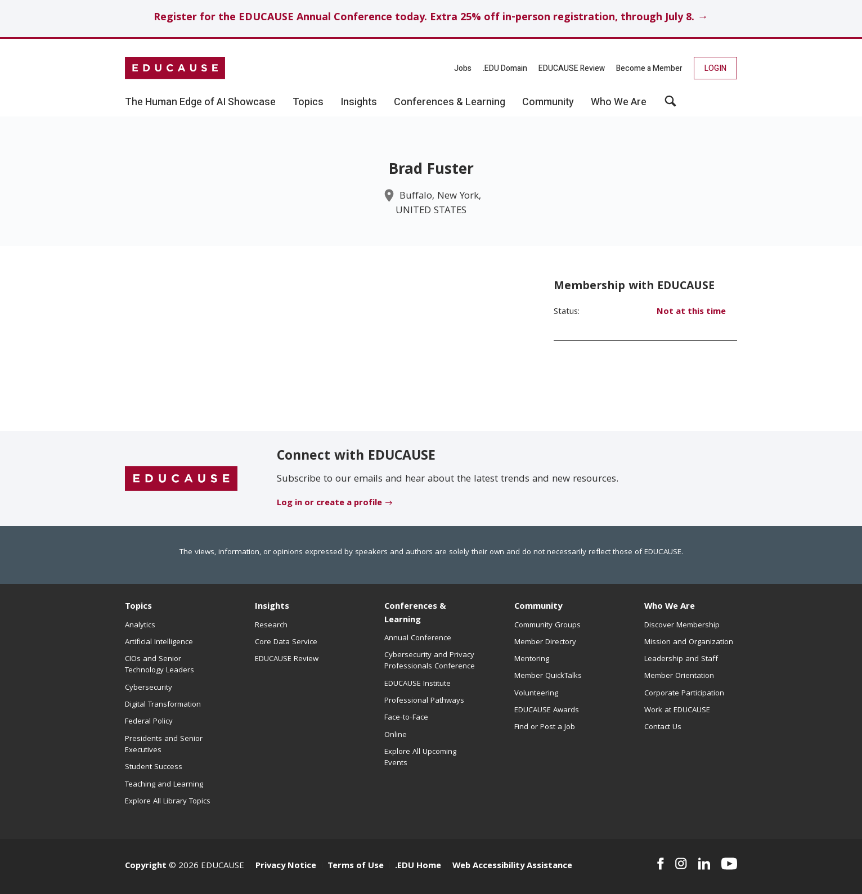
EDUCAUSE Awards (546, 710)
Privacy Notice (285, 866)
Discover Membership (682, 625)
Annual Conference (417, 638)
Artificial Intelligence (159, 642)
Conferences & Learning (415, 613)
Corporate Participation (684, 694)
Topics (138, 607)
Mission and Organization (688, 642)
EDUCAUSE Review (571, 68)
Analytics (140, 625)
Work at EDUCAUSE (677, 710)
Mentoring (531, 659)
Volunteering (536, 694)
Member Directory (545, 642)
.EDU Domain (505, 68)
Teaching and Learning (164, 785)
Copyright (146, 866)
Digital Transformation (163, 705)
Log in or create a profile (329, 503)
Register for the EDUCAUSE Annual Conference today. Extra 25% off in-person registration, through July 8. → (431, 18)
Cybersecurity (148, 688)
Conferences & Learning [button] (449, 102)
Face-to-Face (406, 718)
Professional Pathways (424, 701)
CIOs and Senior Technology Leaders (159, 665)
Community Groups (547, 625)
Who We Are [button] (618, 102)
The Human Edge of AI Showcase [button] (200, 102)
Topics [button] (308, 102)
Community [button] (548, 102)
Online (395, 735)
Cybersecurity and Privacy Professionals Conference (429, 661)
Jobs (463, 68)
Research (271, 625)
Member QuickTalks (548, 676)
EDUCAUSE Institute (417, 684)
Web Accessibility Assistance (512, 866)
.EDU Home (418, 866)
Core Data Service (286, 642)
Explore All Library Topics (167, 802)
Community (538, 607)
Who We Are (669, 607)
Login (715, 68)
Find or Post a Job (544, 727)
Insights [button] (358, 102)
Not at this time (691, 312)
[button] (670, 105)
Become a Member (649, 68)
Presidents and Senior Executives (164, 745)
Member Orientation (679, 676)
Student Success (153, 767)
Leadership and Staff (681, 659)
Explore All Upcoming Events (420, 758)
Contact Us (662, 727)
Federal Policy (149, 722)
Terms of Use (355, 866)
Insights (272, 607)
